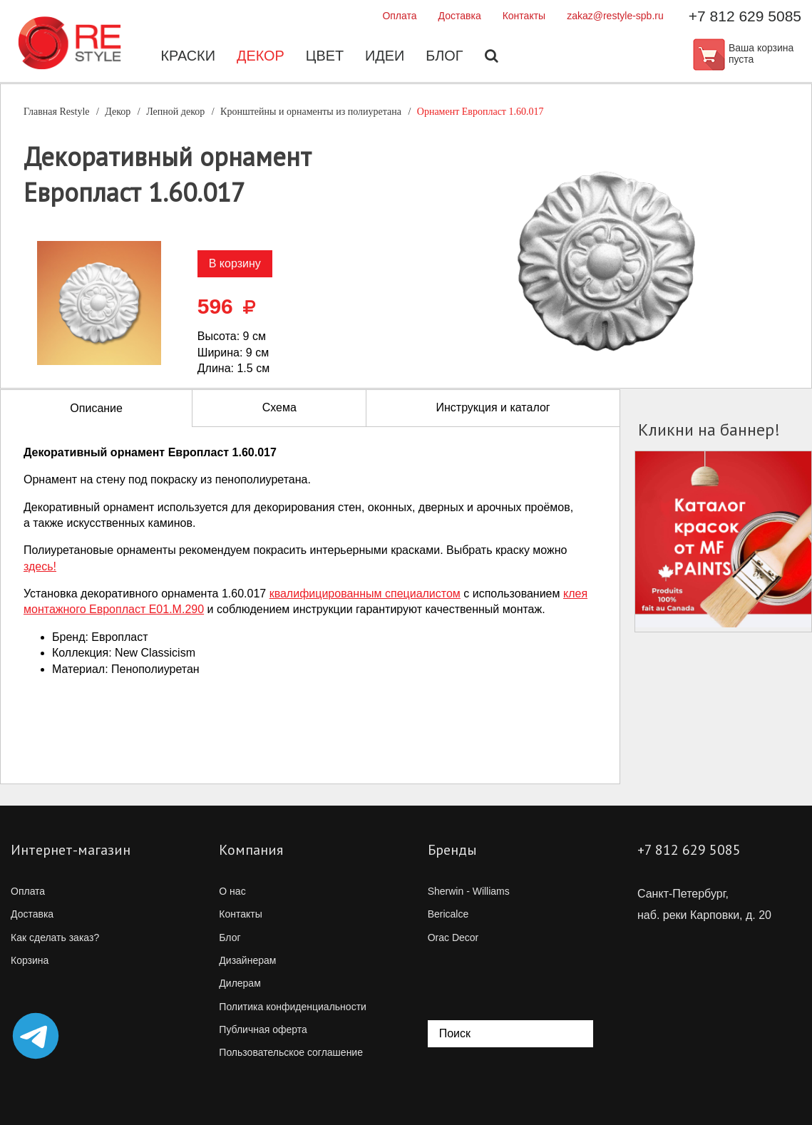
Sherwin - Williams (469, 891)
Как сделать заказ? (55, 937)
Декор (260, 57)
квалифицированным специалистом (365, 593)
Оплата (399, 15)
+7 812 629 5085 (745, 16)
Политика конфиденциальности (292, 1006)
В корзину (235, 263)
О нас (232, 891)
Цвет (324, 57)
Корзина (29, 960)
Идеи (385, 57)
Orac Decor (453, 937)
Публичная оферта (263, 1029)
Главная (57, 111)
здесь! (40, 566)
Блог (445, 57)
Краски (187, 57)
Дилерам (239, 983)
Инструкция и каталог (493, 407)
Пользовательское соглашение (291, 1052)
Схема (279, 407)
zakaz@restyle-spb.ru (615, 15)
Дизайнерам (247, 960)
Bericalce (448, 914)
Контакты (524, 15)
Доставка (459, 15)
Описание (96, 408)
